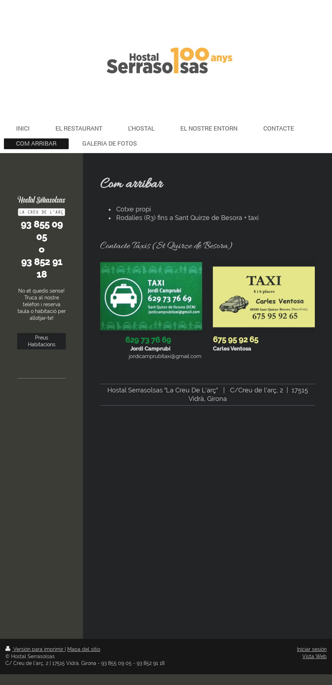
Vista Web (314, 656)
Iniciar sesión (312, 649)
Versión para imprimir (35, 649)
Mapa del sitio (83, 649)
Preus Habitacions (41, 341)
